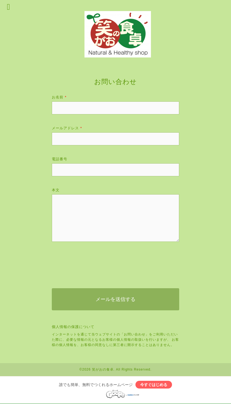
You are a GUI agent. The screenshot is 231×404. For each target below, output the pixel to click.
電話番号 (59, 159)
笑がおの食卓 (103, 369)
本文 (56, 190)
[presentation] (94, 263)
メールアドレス (67, 128)
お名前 (59, 97)
